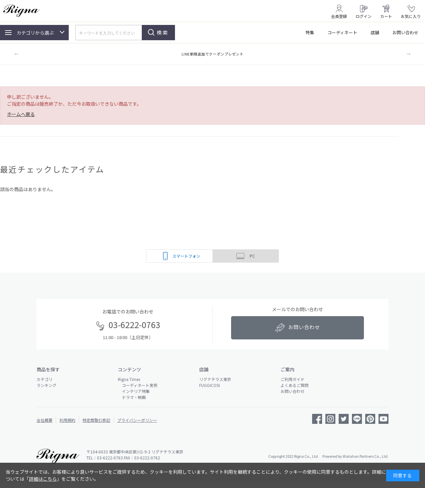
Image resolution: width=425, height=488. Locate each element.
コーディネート (342, 32)
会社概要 (44, 420)
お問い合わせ (405, 32)
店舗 (375, 32)
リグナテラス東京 (215, 379)
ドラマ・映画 (132, 397)
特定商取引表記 (96, 420)
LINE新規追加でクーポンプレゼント (213, 54)
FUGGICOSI (209, 385)
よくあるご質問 (294, 385)
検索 (163, 32)
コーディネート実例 (137, 385)
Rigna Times (129, 379)
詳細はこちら (43, 478)
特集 (309, 32)
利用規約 (67, 420)
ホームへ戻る (21, 114)
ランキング (46, 385)
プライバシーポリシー (137, 420)
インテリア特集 (134, 391)
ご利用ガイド (292, 379)
